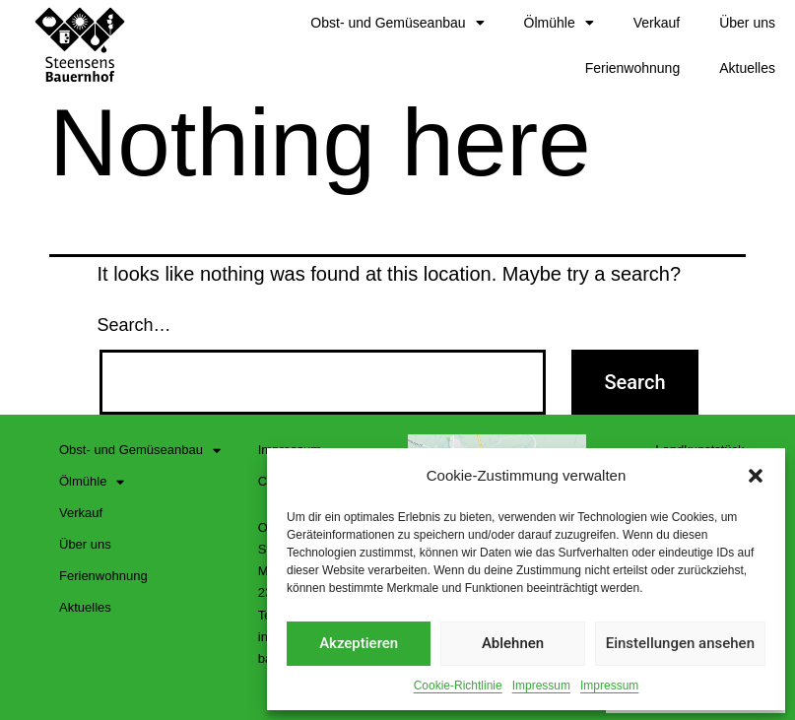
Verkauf (656, 23)
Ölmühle (559, 22)
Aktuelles (747, 68)
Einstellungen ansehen (680, 643)
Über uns (747, 23)
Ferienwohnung (633, 68)
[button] (755, 476)
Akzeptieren (358, 643)
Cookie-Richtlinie (458, 685)
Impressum (541, 685)
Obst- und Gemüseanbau (397, 22)
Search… (134, 325)
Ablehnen (513, 643)
